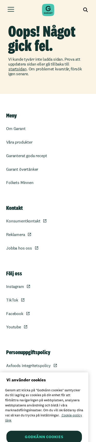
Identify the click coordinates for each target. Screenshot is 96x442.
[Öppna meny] (11, 10)
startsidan (17, 69)
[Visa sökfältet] (85, 10)
